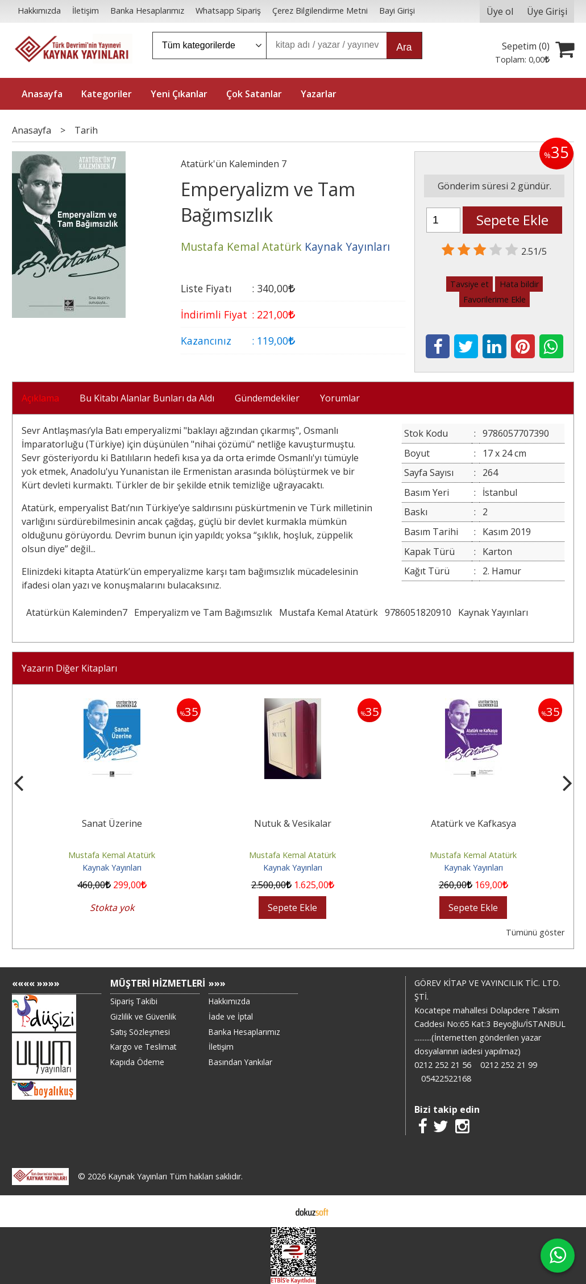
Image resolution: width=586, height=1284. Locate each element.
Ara (404, 47)
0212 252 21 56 (442, 1064)
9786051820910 (418, 612)
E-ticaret (275, 1211)
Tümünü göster (535, 932)
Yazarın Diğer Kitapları (69, 668)
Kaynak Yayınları (493, 612)
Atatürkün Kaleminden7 (76, 612)
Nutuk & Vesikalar (292, 823)
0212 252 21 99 (508, 1064)
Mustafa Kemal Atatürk (328, 612)
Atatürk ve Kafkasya (473, 823)
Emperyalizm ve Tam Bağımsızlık (203, 612)
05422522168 (446, 1078)
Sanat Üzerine (112, 823)
